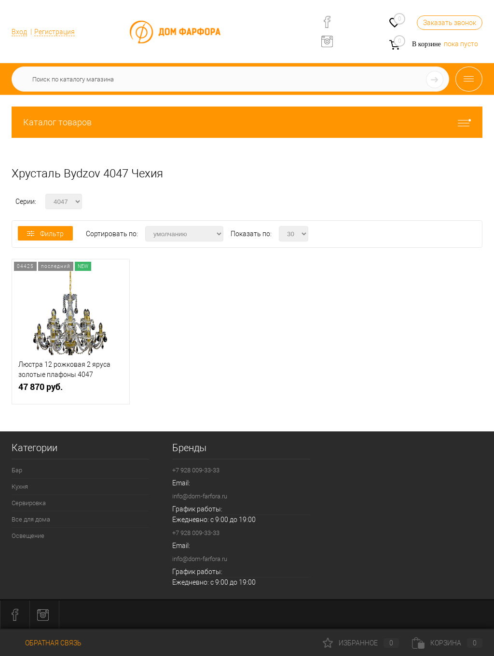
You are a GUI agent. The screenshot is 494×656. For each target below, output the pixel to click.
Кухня (20, 486)
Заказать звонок (449, 23)
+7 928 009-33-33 (196, 470)
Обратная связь (47, 643)
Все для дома (31, 519)
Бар (17, 470)
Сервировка (29, 503)
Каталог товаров (247, 122)
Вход (19, 32)
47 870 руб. (70, 391)
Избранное (361, 643)
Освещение (28, 535)
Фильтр (45, 234)
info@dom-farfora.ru (199, 496)
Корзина (447, 643)
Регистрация (54, 32)
